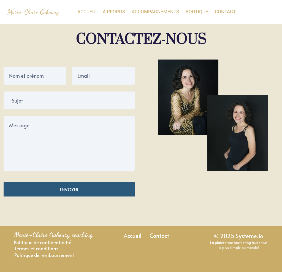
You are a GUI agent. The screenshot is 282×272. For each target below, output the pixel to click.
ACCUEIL (86, 11)
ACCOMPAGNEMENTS (155, 11)
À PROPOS (114, 11)
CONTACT (225, 11)
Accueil (132, 235)
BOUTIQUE (197, 11)
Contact (159, 235)
